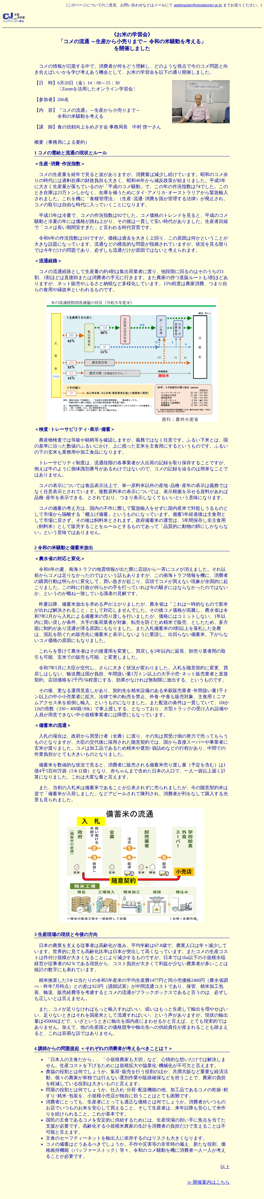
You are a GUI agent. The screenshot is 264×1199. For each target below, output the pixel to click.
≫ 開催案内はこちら (208, 1182)
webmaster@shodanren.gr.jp (198, 5)
